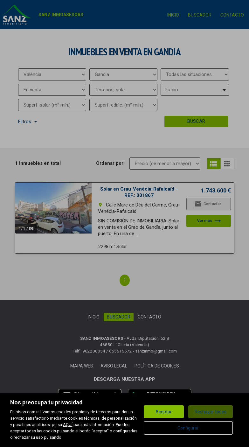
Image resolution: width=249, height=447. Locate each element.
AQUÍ (68, 424)
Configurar (188, 427)
